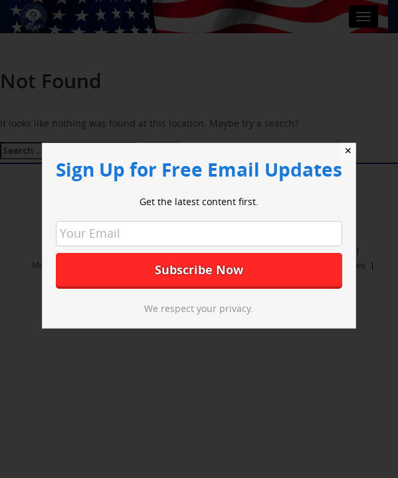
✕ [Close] (348, 150)
